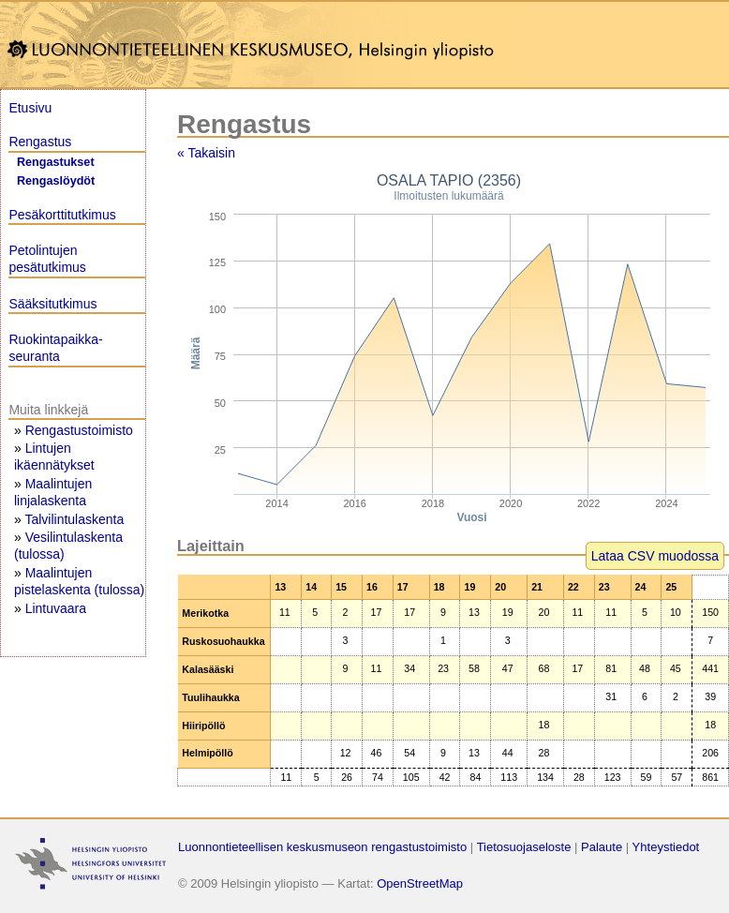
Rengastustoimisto (79, 430)
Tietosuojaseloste (524, 847)
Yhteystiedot (666, 847)
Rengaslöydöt (56, 180)
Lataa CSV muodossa (655, 555)
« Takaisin (206, 152)
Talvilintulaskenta (74, 519)
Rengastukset (56, 162)
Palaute (601, 847)
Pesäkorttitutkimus (61, 214)
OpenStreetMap (420, 883)
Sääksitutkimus (52, 303)
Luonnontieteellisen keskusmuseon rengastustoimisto (322, 847)
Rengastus (39, 141)
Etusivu (30, 107)
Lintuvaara (55, 608)
